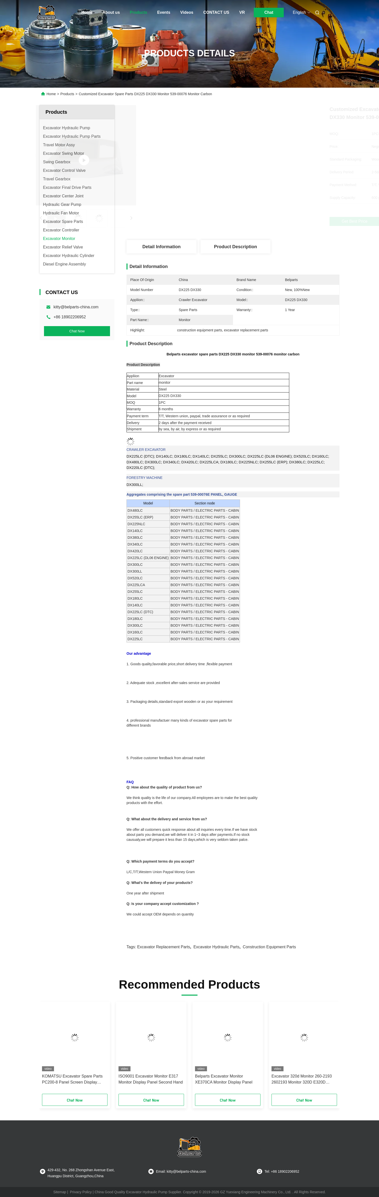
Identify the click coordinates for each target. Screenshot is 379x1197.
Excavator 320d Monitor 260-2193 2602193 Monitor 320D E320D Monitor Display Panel (302, 1079)
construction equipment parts (269, 947)
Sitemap (59, 1192)
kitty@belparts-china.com (76, 307)
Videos (186, 12)
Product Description (235, 246)
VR (242, 12)
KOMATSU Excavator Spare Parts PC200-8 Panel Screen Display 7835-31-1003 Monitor (72, 1079)
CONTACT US (216, 12)
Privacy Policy (81, 1192)
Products (138, 12)
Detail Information (161, 246)
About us (111, 12)
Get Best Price (261, 221)
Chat (268, 12)
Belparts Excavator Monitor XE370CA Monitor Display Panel (223, 1079)
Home (87, 12)
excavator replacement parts (163, 947)
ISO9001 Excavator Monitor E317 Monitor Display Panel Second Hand (150, 1079)
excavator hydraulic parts (217, 947)
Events (163, 12)
